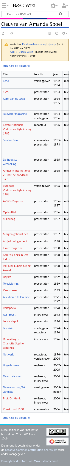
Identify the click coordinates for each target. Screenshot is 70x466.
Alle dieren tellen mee (16, 297)
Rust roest (9, 314)
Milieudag (9, 218)
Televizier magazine (15, 113)
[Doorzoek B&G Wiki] (35, 14)
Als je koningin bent (15, 241)
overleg (42, 44)
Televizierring (11, 283)
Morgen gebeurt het (15, 234)
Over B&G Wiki (30, 461)
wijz (12, 51)
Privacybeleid (9, 461)
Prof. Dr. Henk (11, 398)
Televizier (8, 328)
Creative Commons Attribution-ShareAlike (31, 449)
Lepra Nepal (10, 321)
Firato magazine (12, 248)
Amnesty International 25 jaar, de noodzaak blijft (16, 175)
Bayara (7, 276)
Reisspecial (9, 307)
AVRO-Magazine (13, 201)
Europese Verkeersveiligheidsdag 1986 (17, 190)
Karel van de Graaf (14, 98)
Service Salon (11, 140)
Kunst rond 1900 (13, 409)
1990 (6, 91)
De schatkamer (12, 376)
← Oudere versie (24, 51)
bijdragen (52, 44)
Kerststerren (10, 290)
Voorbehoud (50, 461)
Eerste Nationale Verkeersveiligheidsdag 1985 (17, 129)
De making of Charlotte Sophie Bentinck (13, 343)
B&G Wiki (24, 5)
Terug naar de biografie (15, 65)
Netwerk (8, 354)
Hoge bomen (11, 365)
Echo (6, 80)
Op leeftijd (9, 212)
